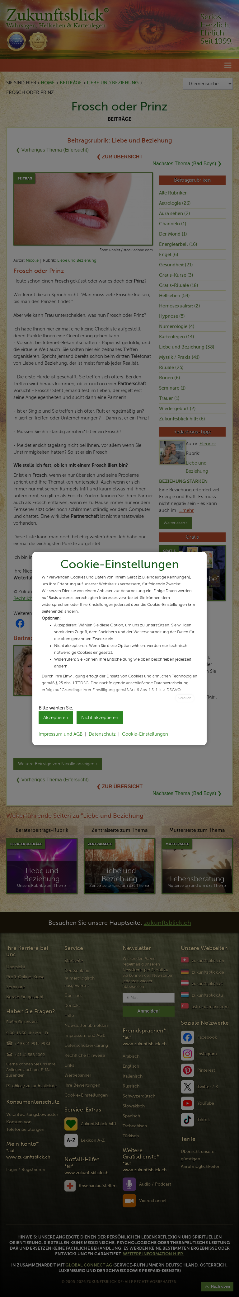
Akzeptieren (55, 717)
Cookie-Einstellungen (145, 734)
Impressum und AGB (60, 734)
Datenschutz (102, 734)
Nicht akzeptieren (99, 717)
